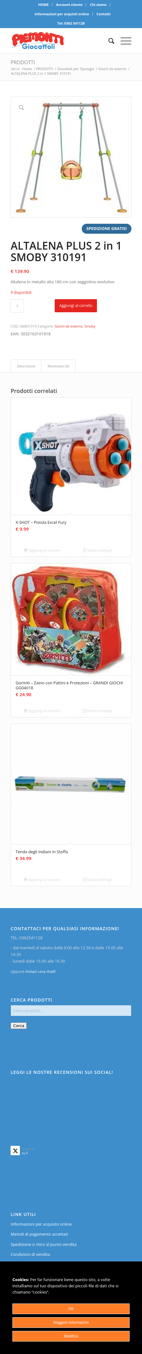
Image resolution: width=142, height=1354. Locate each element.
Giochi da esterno (69, 326)
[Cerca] (108, 40)
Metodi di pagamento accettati (39, 1234)
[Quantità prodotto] (17, 306)
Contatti (103, 14)
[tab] (26, 366)
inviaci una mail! (40, 971)
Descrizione (26, 366)
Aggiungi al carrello (75, 305)
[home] (59, 40)
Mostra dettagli (97, 550)
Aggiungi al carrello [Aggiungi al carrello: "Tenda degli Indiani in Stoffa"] (42, 880)
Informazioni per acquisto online (41, 1224)
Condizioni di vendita (30, 1254)
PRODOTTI (23, 62)
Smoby (90, 326)
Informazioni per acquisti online (61, 14)
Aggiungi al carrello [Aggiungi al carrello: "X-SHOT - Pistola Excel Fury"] (42, 550)
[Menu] (122, 40)
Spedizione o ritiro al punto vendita (43, 1244)
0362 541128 (74, 23)
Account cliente (69, 4)
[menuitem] (43, 4)
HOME (43, 4)
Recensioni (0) (58, 366)
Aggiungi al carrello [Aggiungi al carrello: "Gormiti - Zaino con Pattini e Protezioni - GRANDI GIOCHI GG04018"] (42, 711)
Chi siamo (98, 4)
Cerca (18, 1025)
